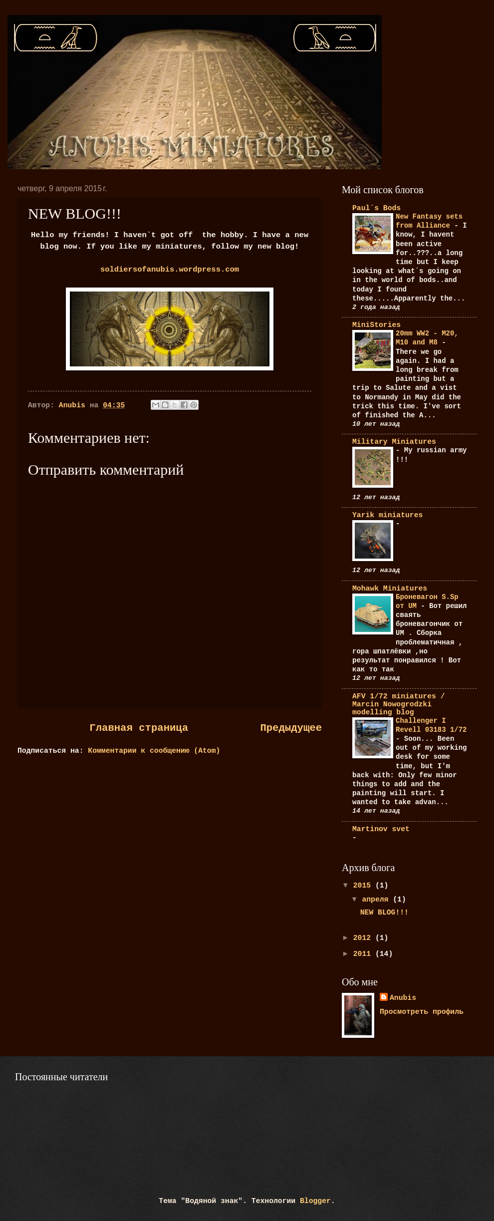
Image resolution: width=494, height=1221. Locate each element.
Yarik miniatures (387, 515)
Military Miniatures (394, 442)
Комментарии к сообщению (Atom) (154, 751)
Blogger (315, 1201)
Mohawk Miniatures (389, 589)
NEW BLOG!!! (384, 912)
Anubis (403, 998)
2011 (364, 954)
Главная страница (138, 728)
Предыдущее (291, 728)
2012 (364, 938)
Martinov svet (381, 829)
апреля (377, 900)
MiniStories (376, 325)
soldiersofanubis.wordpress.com (169, 269)
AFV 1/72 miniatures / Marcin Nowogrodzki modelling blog (398, 704)
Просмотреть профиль (422, 1012)
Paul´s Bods (376, 208)
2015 (364, 886)
